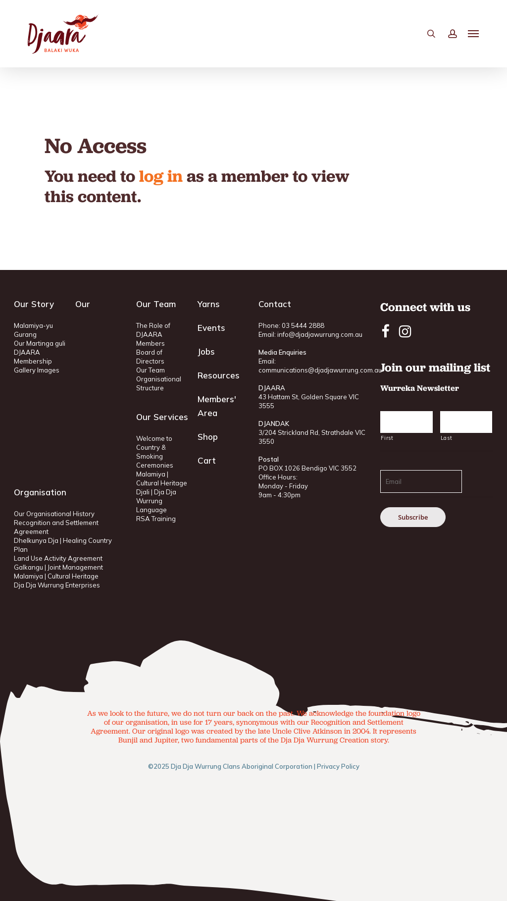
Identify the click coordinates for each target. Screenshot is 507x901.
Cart (207, 460)
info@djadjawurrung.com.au (319, 334)
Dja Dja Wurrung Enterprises (57, 585)
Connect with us (425, 307)
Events (211, 327)
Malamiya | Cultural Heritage (56, 576)
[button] (474, 35)
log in (161, 175)
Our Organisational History (54, 514)
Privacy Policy (338, 766)
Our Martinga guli (39, 343)
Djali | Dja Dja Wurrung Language (156, 501)
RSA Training (156, 519)
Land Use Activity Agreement (58, 558)
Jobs (206, 351)
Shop (208, 436)
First (387, 437)
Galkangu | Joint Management (58, 567)
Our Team (150, 370)
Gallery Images (36, 370)
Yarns (209, 304)
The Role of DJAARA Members (153, 334)
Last (447, 437)
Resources (219, 375)
